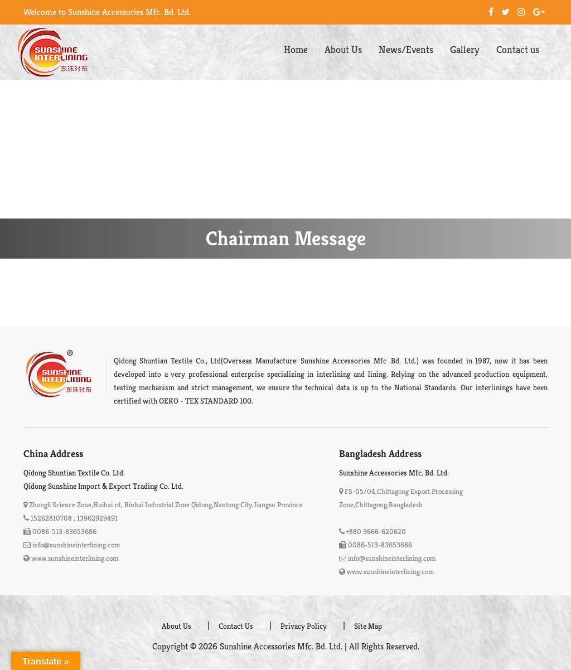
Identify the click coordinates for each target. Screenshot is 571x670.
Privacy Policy (303, 626)
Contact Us (236, 626)
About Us (343, 49)
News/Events (406, 49)
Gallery (465, 49)
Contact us (517, 49)
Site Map (368, 626)
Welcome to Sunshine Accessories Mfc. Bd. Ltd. (107, 12)
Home (296, 49)
